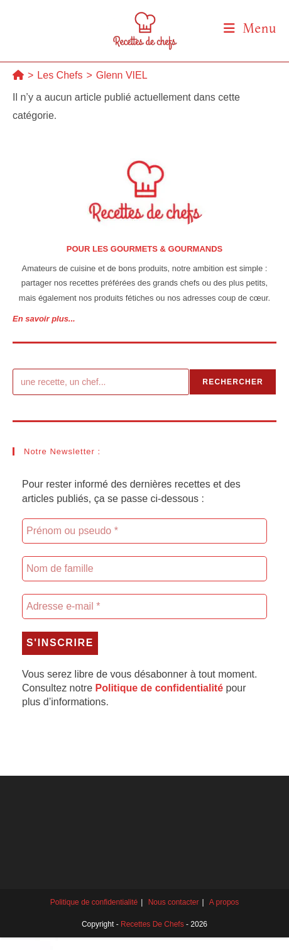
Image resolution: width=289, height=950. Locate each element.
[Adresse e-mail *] (144, 606)
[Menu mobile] (250, 28)
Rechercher (232, 381)
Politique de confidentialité (94, 902)
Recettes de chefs (152, 924)
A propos (224, 902)
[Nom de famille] (144, 568)
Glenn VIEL (122, 75)
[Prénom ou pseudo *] (144, 531)
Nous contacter (173, 902)
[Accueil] (18, 75)
